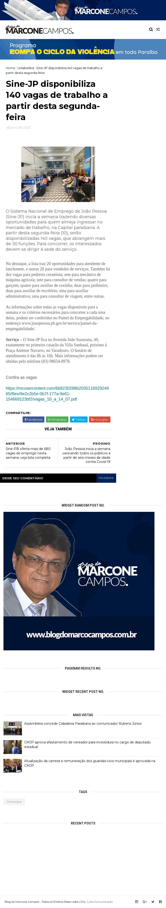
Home (10, 68)
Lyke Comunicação (100, 901)
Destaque (14, 801)
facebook (106, 478)
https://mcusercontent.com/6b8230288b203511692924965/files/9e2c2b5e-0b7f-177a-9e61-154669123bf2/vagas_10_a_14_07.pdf (57, 393)
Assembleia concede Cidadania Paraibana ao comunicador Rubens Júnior (83, 723)
